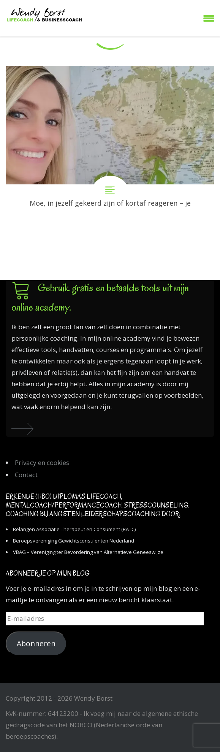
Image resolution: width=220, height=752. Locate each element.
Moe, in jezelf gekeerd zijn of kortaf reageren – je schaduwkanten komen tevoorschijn (110, 148)
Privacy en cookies (42, 462)
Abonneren (36, 644)
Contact (26, 474)
